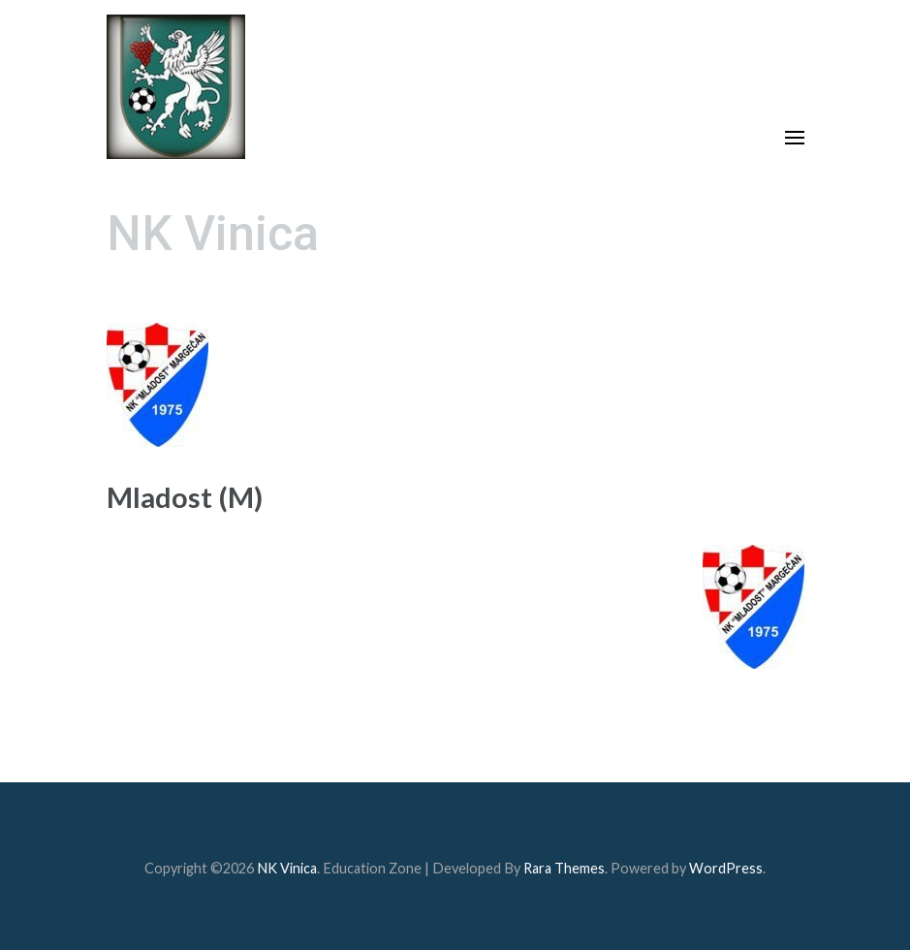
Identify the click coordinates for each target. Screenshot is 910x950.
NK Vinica (213, 234)
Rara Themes (564, 868)
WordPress (726, 868)
